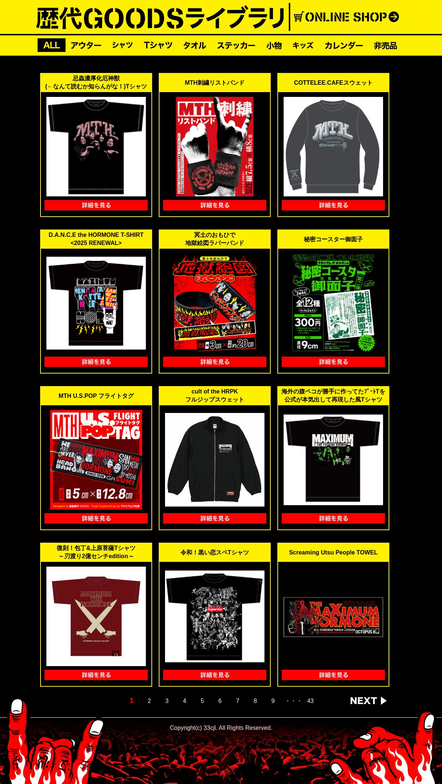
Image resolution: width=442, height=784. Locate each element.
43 (310, 701)
